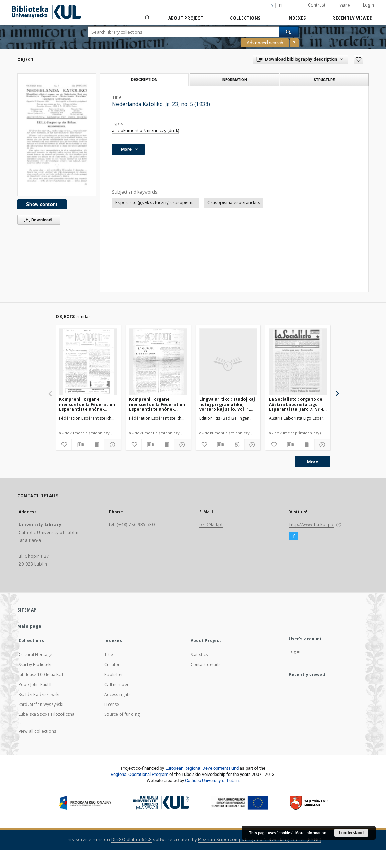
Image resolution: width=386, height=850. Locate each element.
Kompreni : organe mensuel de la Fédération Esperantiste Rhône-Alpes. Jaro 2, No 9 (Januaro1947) (157, 404)
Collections (245, 18)
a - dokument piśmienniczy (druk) (145, 130)
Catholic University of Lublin (212, 780)
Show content (42, 204)
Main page (29, 626)
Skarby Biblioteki (35, 664)
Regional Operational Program (139, 774)
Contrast (317, 5)
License (111, 704)
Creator (112, 664)
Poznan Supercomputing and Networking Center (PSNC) (259, 839)
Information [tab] (234, 79)
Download (37, 220)
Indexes (296, 18)
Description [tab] (144, 79)
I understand (351, 832)
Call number (116, 684)
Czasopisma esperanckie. (233, 203)
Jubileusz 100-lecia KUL (41, 674)
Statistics (199, 654)
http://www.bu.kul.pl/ (312, 524)
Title (108, 654)
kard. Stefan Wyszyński (41, 704)
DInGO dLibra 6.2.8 (131, 839)
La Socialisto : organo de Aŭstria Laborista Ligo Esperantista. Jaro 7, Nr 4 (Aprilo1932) (296, 404)
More (312, 461)
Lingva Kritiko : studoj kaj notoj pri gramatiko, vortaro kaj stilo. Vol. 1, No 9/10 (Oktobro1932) (227, 404)
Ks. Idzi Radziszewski (39, 694)
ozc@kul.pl (211, 524)
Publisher (113, 674)
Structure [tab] (324, 79)
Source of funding (122, 714)
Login (368, 5)
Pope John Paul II (35, 684)
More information (310, 833)
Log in (295, 651)
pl (281, 5)
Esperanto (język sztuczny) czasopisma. (155, 203)
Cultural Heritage (36, 654)
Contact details (205, 664)
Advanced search (265, 42)
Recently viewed (352, 18)
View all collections (37, 731)
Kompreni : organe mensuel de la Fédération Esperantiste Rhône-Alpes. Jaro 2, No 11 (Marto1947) (87, 404)
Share (344, 5)
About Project (185, 18)
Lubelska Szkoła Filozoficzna (47, 714)
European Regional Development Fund (202, 768)
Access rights (117, 694)
